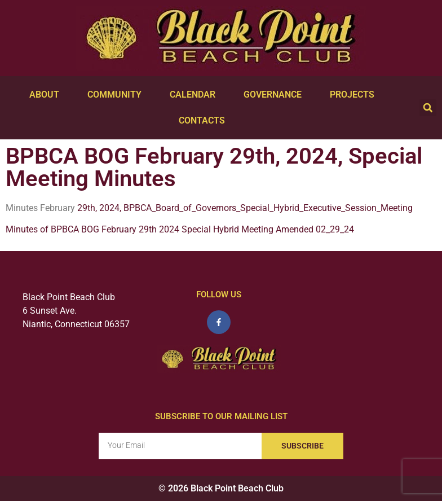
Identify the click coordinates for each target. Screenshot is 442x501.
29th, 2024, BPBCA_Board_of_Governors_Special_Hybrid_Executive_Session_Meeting (244, 208)
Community (117, 94)
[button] (427, 107)
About (47, 94)
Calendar (195, 94)
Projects (355, 94)
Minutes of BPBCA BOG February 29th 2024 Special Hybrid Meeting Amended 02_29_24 (180, 229)
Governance (275, 94)
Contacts (205, 120)
